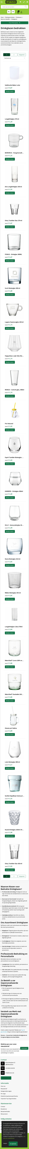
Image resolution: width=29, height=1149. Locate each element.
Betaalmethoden (5, 1111)
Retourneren (4, 1114)
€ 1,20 (8, 122)
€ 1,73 (8, 325)
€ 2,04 (8, 629)
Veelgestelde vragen (6, 1091)
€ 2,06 (8, 663)
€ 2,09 (8, 731)
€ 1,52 (8, 189)
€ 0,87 (8, 88)
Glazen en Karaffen (5, 19)
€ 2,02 (8, 562)
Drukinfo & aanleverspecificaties (9, 1096)
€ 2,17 (8, 765)
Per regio (3, 1093)
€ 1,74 (8, 392)
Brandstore (4, 1109)
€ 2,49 (8, 832)
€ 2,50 (8, 866)
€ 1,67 (8, 223)
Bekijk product (10, 91)
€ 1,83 (8, 426)
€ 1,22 (8, 155)
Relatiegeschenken (10, 17)
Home (2, 17)
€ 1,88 (8, 494)
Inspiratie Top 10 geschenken (8, 1098)
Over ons (3, 1086)
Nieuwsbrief (4, 1088)
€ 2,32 (8, 798)
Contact (3, 1106)
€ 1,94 (8, 528)
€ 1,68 (8, 291)
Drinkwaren (19, 17)
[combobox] (14, 7)
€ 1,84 (8, 460)
